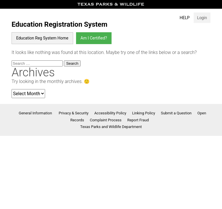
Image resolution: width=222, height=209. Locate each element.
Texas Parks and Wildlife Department (111, 127)
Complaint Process (106, 120)
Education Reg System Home (42, 38)
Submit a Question (176, 113)
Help (185, 17)
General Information (36, 113)
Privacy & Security (73, 113)
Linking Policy (143, 113)
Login (202, 17)
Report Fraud (138, 120)
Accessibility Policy (110, 113)
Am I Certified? (94, 38)
